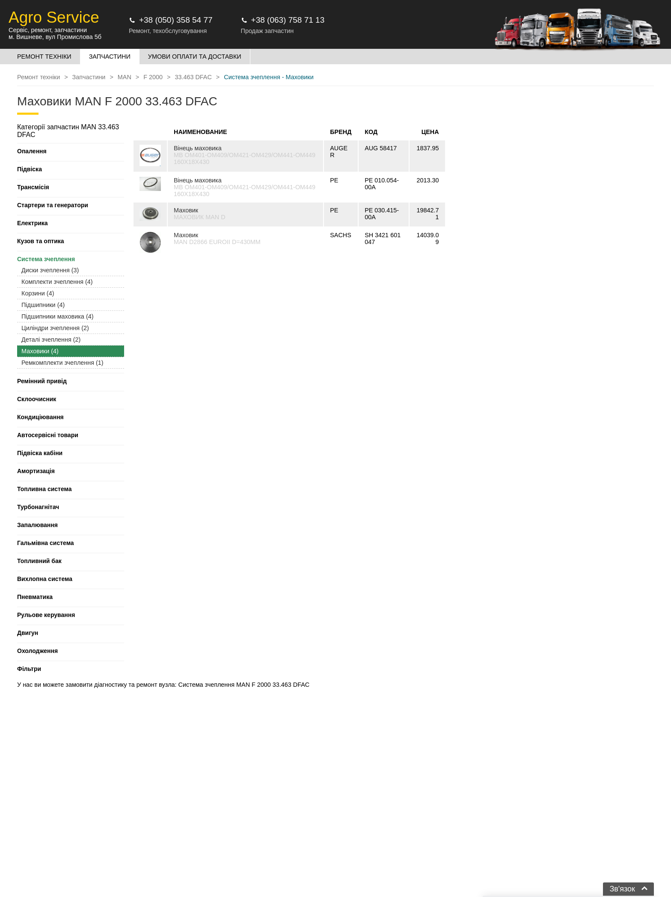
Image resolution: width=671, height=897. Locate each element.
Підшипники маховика (57, 316)
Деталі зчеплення (50, 339)
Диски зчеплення (50, 270)
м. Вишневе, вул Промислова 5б (55, 36)
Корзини (37, 293)
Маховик (186, 210)
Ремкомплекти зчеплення (62, 362)
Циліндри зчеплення (55, 328)
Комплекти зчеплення (57, 281)
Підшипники (43, 304)
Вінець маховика (198, 148)
